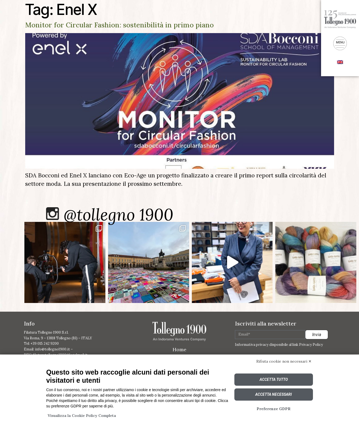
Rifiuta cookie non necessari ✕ (284, 361)
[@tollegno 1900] (52, 214)
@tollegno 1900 (119, 215)
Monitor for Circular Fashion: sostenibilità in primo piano (119, 25)
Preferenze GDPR (273, 408)
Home (179, 350)
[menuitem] (340, 61)
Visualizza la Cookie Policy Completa (82, 415)
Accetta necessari (273, 394)
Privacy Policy (311, 345)
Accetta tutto (274, 379)
